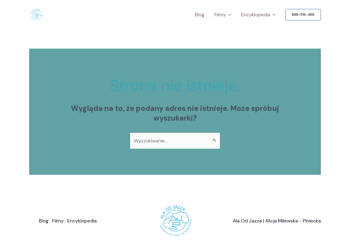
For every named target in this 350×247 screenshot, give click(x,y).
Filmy (222, 14)
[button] (303, 14)
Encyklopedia (258, 14)
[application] (228, 14)
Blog (200, 14)
